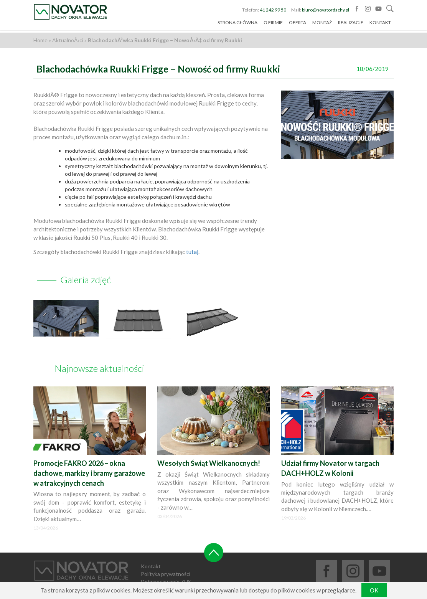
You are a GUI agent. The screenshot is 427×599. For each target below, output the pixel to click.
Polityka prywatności (165, 563)
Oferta (297, 24)
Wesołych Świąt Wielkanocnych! (208, 452)
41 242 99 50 (273, 11)
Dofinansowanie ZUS (166, 571)
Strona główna (237, 24)
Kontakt (380, 24)
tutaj (192, 251)
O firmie (273, 24)
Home (40, 40)
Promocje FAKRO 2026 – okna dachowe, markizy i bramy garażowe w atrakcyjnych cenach (89, 462)
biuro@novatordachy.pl (325, 11)
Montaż (322, 24)
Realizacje (350, 24)
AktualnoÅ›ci (67, 40)
